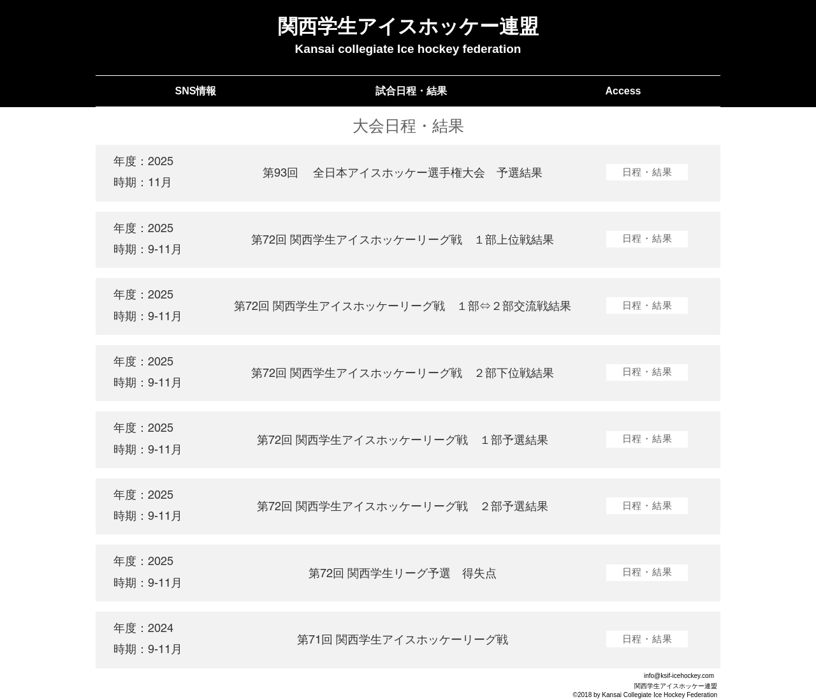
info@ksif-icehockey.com (679, 675)
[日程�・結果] (647, 372)
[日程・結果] (647, 172)
